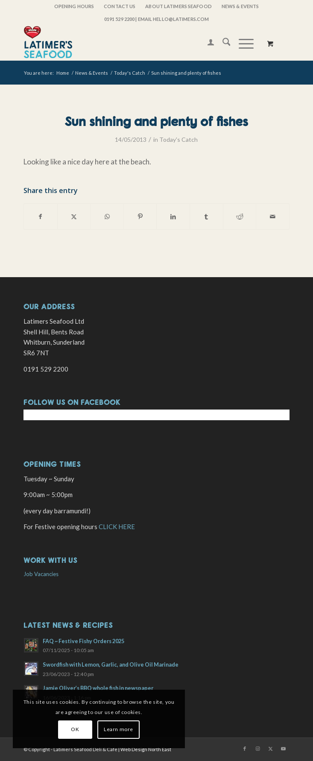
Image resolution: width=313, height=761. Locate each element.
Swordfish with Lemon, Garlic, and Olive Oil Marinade (110, 664)
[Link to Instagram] (257, 748)
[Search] (222, 43)
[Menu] (242, 43)
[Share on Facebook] (40, 216)
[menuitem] (74, 6)
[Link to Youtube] (283, 748)
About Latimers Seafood (178, 6)
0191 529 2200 (119, 19)
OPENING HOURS (74, 6)
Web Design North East (145, 749)
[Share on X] (74, 216)
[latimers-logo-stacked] (129, 43)
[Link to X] (270, 748)
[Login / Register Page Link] (206, 43)
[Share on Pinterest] (140, 216)
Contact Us (119, 6)
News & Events (240, 6)
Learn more (118, 729)
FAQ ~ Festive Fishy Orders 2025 (83, 641)
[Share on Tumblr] (206, 216)
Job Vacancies (41, 574)
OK (75, 729)
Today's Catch (178, 139)
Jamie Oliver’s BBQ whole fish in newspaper (98, 688)
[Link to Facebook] (244, 748)
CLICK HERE (117, 526)
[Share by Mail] (272, 216)
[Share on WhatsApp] (107, 216)
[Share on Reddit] (239, 216)
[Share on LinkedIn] (173, 216)
